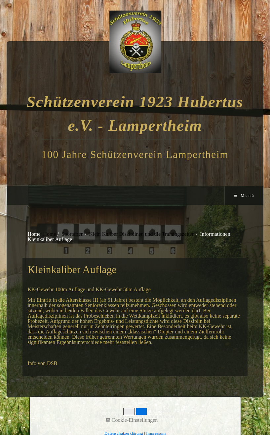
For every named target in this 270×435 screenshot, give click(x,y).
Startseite (110, 410)
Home (49, 234)
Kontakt (133, 410)
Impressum (158, 410)
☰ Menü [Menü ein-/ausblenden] (244, 195)
